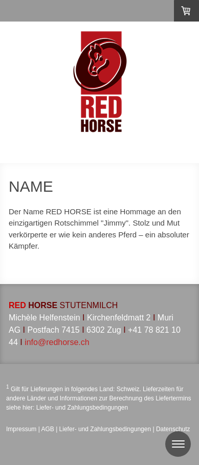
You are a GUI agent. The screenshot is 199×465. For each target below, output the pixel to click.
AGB (47, 429)
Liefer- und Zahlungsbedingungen (82, 407)
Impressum (21, 429)
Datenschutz (173, 429)
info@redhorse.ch (57, 342)
